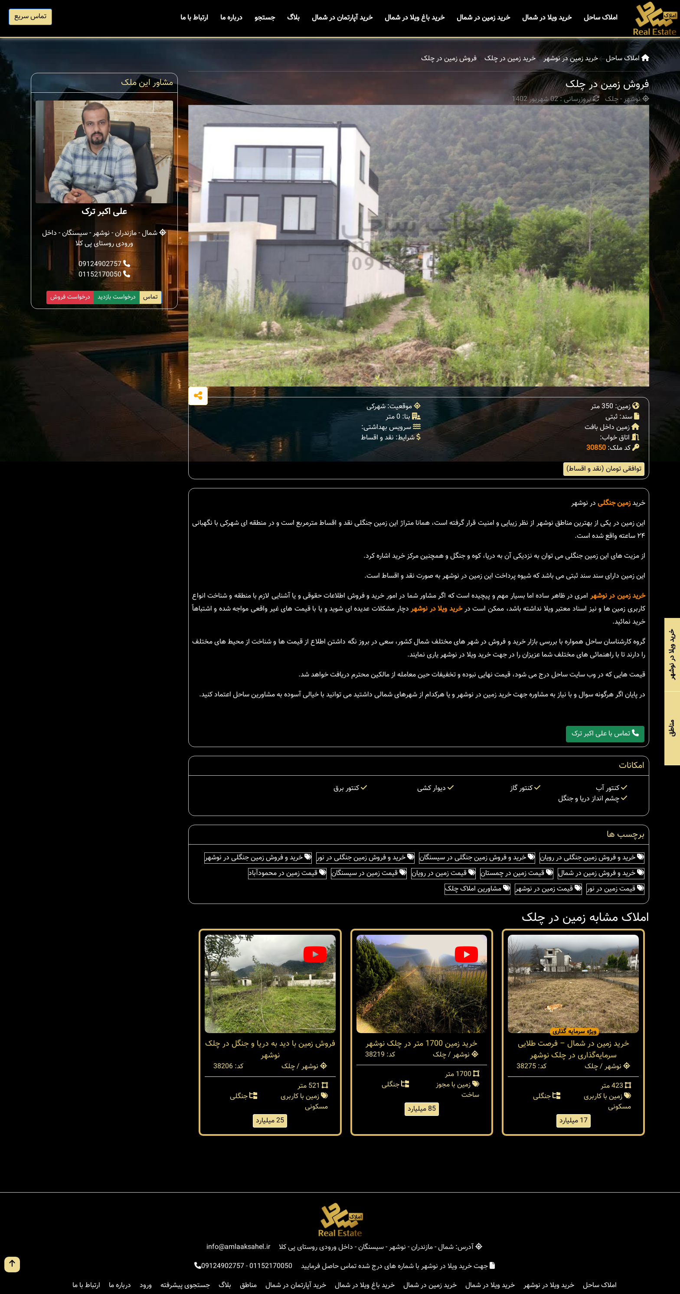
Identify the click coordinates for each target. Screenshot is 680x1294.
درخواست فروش (70, 297)
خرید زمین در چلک (510, 59)
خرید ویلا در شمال (547, 18)
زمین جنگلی (614, 503)
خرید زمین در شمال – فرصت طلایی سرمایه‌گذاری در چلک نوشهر (573, 1050)
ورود (146, 1285)
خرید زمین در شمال (483, 18)
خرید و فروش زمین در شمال (601, 873)
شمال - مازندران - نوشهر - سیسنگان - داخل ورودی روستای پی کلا (104, 238)
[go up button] (12, 1264)
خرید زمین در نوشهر (570, 59)
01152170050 (104, 275)
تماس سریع (30, 16)
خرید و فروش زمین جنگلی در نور (365, 857)
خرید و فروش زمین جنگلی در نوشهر (258, 857)
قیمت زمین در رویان (443, 873)
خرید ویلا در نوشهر (436, 609)
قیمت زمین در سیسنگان (368, 873)
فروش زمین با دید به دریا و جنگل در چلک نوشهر (270, 1050)
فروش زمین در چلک (449, 59)
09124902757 (104, 264)
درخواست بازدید (117, 297)
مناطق (248, 1285)
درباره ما (231, 18)
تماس (150, 297)
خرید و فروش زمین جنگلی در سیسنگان (477, 857)
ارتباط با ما (194, 18)
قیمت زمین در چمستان (517, 873)
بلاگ (293, 18)
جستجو (265, 18)
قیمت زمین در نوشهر (548, 889)
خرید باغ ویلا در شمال (415, 18)
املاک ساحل (601, 18)
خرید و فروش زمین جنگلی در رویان (592, 857)
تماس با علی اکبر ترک (605, 733)
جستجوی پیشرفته (185, 1285)
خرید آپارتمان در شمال (342, 18)
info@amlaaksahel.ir (238, 1247)
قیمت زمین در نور (615, 889)
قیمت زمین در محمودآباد (287, 873)
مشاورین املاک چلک (477, 889)
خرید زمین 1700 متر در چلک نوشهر (421, 1044)
